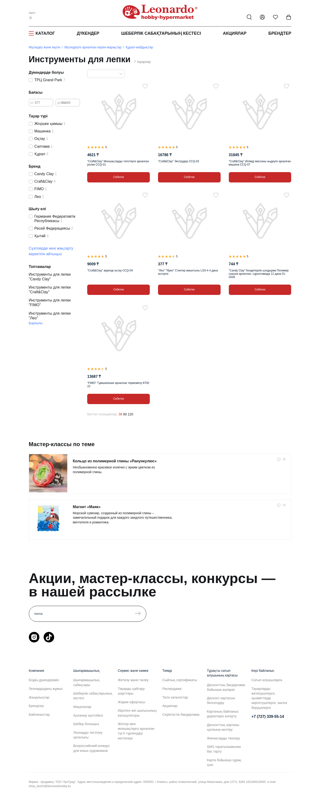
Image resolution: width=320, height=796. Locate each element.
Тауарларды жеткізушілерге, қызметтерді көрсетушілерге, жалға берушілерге (269, 698)
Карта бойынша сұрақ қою (224, 762)
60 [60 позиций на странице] (125, 414)
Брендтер (279, 33)
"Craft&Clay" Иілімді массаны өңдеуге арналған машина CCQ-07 (260, 163)
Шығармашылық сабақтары (86, 682)
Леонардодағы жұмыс (46, 689)
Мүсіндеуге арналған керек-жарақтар (92, 47)
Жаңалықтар (39, 697)
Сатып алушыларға (267, 680)
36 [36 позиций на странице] (120, 414)
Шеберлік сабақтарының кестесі (161, 33)
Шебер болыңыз (86, 724)
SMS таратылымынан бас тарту (224, 749)
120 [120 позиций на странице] (130, 414)
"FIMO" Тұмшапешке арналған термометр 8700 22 (118, 384)
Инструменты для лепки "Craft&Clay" (50, 289)
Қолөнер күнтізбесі (88, 715)
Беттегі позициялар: (102, 414)
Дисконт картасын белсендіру (221, 700)
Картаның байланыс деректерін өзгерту (223, 714)
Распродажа (172, 689)
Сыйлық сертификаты (179, 680)
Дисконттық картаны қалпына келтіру (223, 727)
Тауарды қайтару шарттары (131, 691)
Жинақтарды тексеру (223, 738)
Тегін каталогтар (175, 697)
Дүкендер (88, 33)
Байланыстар (39, 714)
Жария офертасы (131, 702)
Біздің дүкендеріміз (44, 680)
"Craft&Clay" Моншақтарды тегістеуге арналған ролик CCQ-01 (118, 163)
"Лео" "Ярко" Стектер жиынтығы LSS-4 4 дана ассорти (188, 272)
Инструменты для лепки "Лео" (50, 315)
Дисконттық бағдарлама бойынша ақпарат (226, 687)
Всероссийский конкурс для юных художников (91, 748)
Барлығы (36, 323)
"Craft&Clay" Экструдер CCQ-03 (178, 161)
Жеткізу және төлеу (133, 680)
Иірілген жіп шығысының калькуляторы (137, 713)
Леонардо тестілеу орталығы (87, 735)
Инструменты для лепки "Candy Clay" (50, 276)
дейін (61, 102)
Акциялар (235, 33)
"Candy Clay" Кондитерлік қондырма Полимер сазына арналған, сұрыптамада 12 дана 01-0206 (259, 274)
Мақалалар (82, 707)
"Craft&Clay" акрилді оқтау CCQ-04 (110, 270)
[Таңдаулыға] (145, 86)
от (32, 102)
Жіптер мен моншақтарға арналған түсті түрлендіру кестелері (136, 731)
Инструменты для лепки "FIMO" (50, 302)
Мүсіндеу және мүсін (44, 47)
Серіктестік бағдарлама (181, 714)
